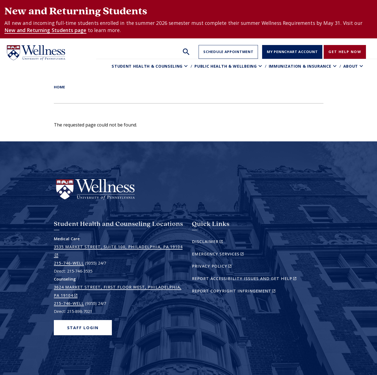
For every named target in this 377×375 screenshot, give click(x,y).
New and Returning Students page (45, 30)
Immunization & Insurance (300, 66)
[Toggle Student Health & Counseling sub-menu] (187, 66)
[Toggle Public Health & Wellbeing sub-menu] (261, 66)
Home (59, 86)
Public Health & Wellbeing (225, 66)
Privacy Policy (221, 267)
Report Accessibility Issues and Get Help (246, 279)
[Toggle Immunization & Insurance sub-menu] (335, 66)
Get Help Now (344, 51)
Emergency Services (227, 255)
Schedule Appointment (228, 51)
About (350, 66)
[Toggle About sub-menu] (362, 66)
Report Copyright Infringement (243, 292)
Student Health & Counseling (147, 66)
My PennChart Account (292, 51)
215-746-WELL (69, 263)
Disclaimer (217, 242)
